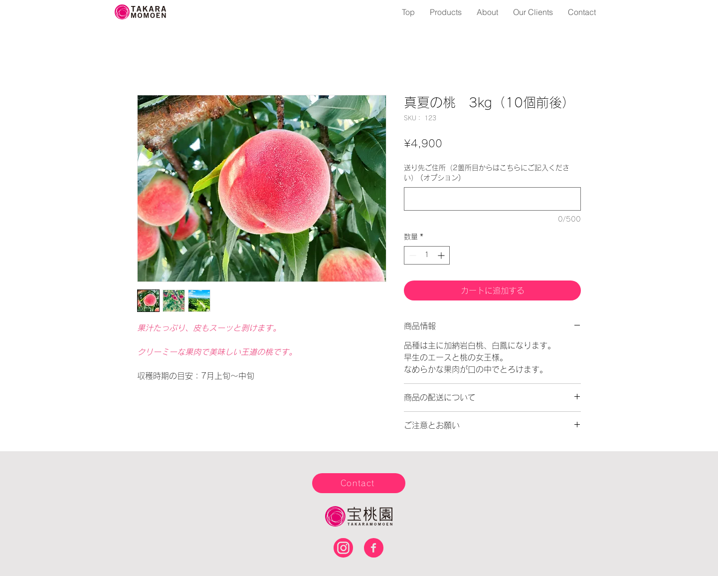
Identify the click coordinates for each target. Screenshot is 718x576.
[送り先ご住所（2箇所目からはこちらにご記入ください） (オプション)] (492, 199)
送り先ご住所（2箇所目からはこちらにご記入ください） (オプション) (486, 172)
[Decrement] (411, 255)
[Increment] (442, 255)
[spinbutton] (427, 255)
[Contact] (358, 483)
